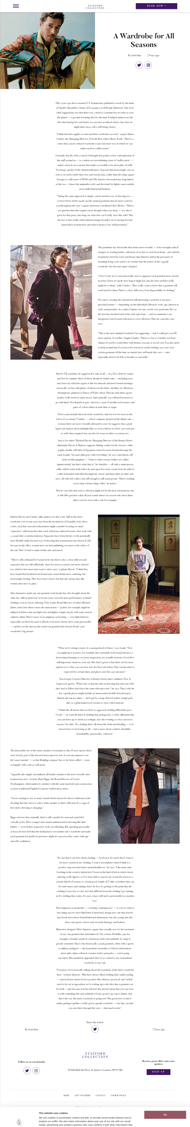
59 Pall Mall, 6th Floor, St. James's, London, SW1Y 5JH (95, 1070)
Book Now (155, 6)
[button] (16, 6)
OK (165, 1095)
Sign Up (158, 1072)
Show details (156, 1121)
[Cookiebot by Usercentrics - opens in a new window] (19, 1121)
